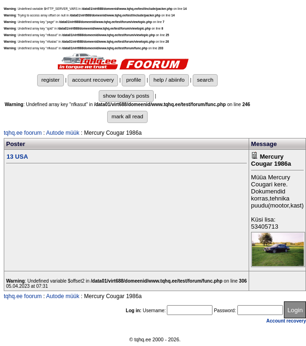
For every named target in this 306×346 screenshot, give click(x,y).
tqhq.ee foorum (23, 133)
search (205, 80)
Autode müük (62, 133)
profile (133, 80)
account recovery (93, 80)
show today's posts (126, 95)
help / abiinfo (168, 80)
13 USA (17, 156)
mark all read (127, 116)
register (50, 80)
